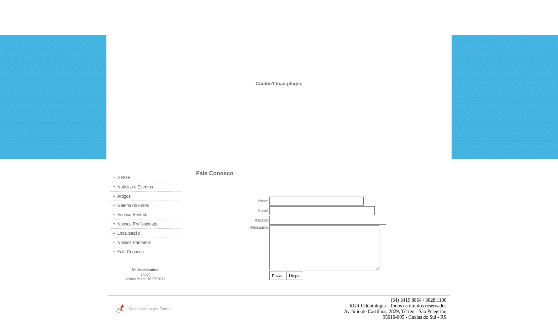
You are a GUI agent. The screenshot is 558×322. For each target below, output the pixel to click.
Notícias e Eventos (135, 187)
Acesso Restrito (132, 214)
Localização (128, 233)
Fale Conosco (130, 251)
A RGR (124, 177)
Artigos (124, 196)
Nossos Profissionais (137, 224)
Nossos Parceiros (134, 242)
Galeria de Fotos (133, 205)
